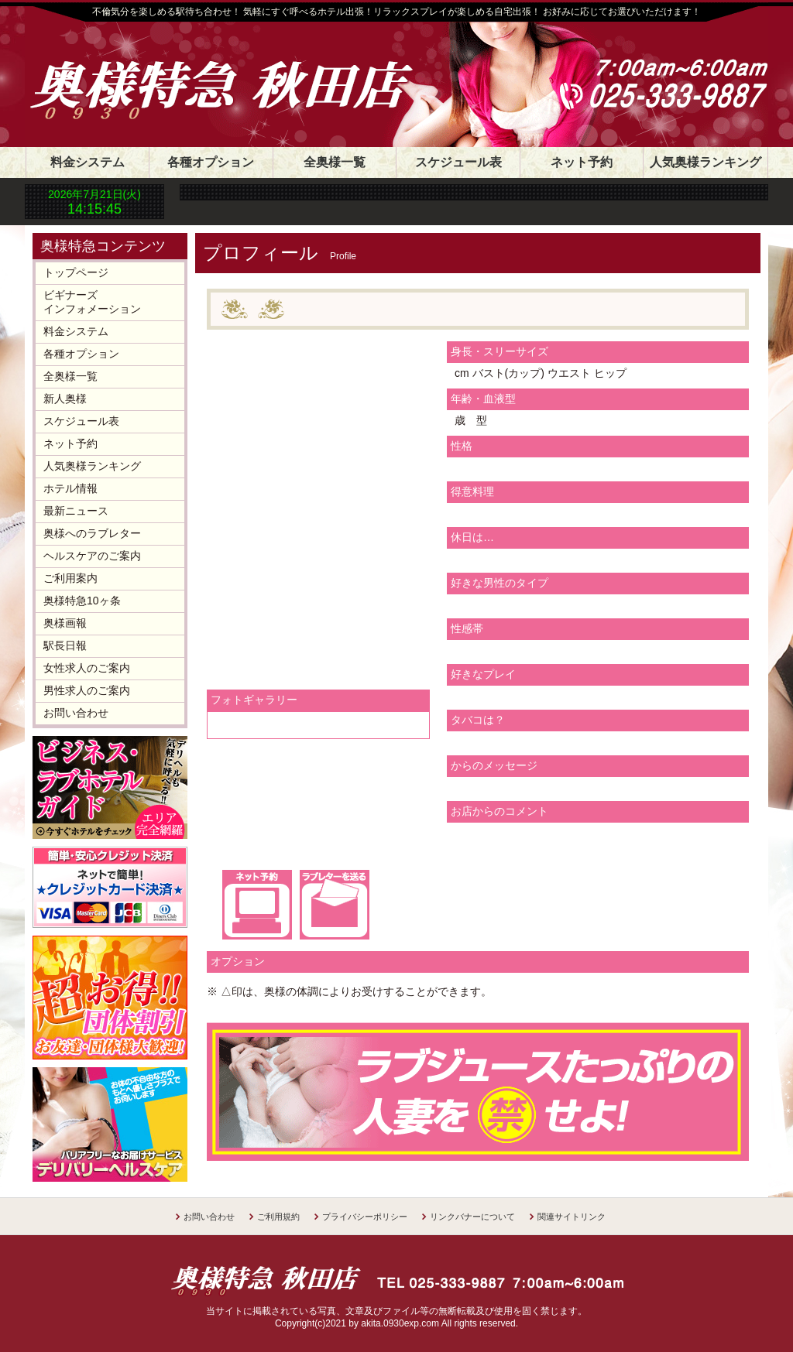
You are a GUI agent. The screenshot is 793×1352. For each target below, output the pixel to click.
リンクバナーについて (472, 1216)
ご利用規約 (278, 1216)
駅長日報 (65, 645)
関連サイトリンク (571, 1216)
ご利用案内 (70, 578)
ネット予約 (582, 162)
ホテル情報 (70, 488)
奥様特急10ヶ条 (82, 600)
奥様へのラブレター (92, 533)
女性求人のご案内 (86, 668)
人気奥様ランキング (705, 162)
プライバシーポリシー (364, 1216)
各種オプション (210, 162)
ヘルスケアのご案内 (92, 555)
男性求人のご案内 (86, 690)
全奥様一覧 (335, 162)
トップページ (75, 272)
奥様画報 (65, 623)
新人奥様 (65, 398)
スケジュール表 (458, 162)
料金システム (87, 162)
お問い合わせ (75, 713)
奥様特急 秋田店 (238, 71)
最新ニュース (75, 511)
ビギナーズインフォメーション (92, 302)
